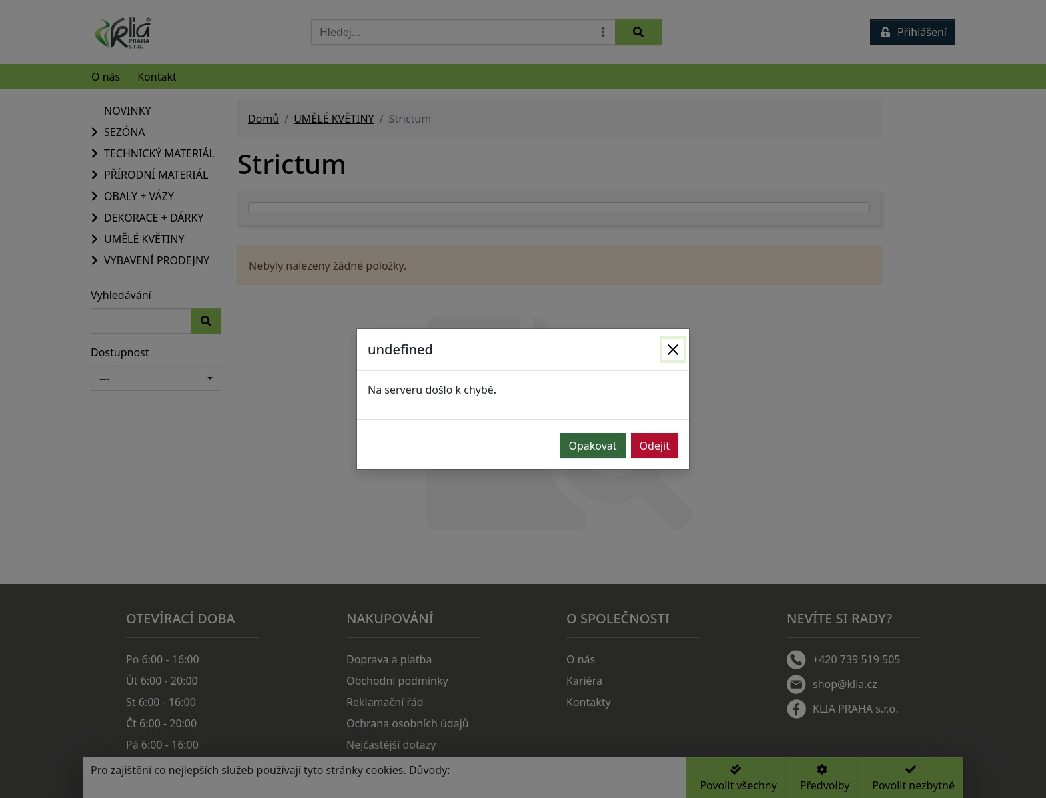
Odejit (655, 445)
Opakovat (592, 445)
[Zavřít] (673, 349)
